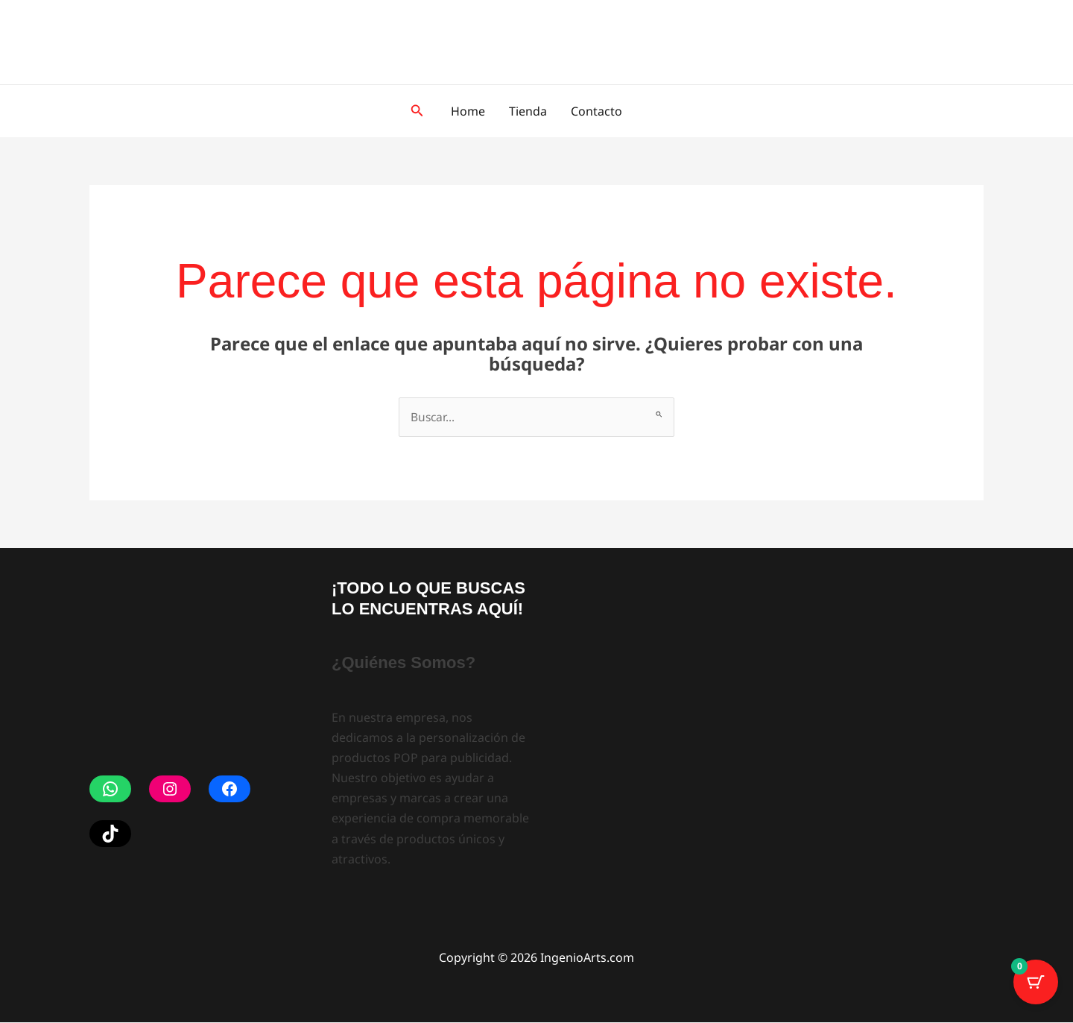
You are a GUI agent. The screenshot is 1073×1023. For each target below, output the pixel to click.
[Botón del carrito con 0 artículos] (1035, 985)
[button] (417, 111)
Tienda (528, 111)
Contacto (596, 111)
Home (468, 111)
